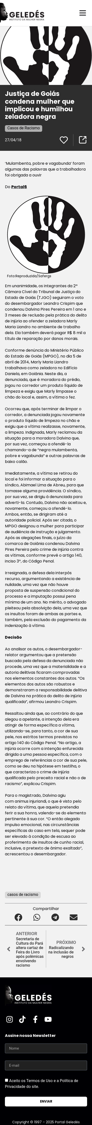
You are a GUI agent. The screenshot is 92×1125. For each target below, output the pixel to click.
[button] (18, 917)
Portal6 (19, 187)
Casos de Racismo (23, 128)
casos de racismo (22, 894)
